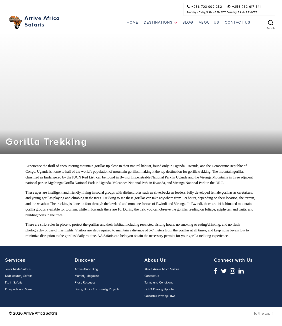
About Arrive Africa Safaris (162, 269)
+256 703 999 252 (207, 7)
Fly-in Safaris (13, 282)
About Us (209, 22)
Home (132, 22)
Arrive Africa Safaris (40, 313)
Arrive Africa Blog (86, 269)
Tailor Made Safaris (18, 269)
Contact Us (237, 22)
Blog (187, 22)
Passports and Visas (18, 289)
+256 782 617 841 (246, 7)
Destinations (158, 22)
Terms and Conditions (158, 282)
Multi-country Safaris (18, 275)
